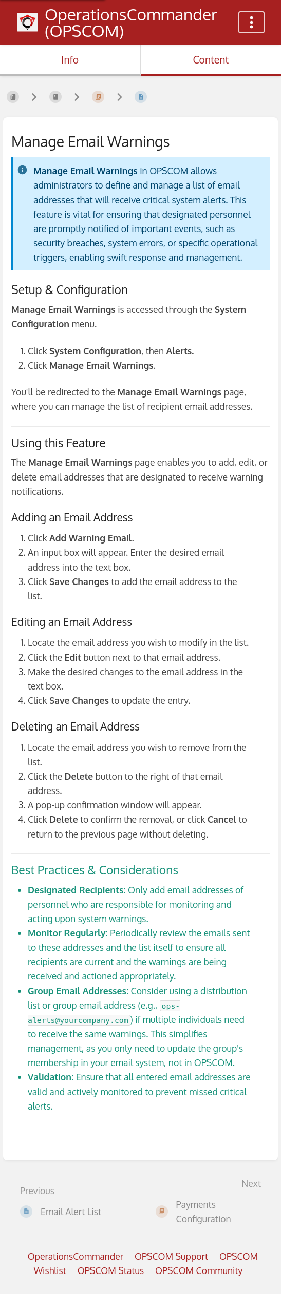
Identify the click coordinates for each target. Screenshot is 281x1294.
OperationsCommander (75, 1256)
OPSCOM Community (198, 1270)
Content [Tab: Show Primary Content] (211, 59)
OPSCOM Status (111, 1270)
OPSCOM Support (171, 1256)
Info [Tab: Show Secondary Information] (70, 59)
